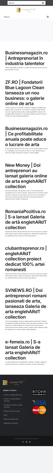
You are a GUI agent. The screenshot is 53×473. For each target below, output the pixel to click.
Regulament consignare (11, 423)
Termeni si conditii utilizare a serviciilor (12, 400)
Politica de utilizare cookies (12, 411)
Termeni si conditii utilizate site (13, 395)
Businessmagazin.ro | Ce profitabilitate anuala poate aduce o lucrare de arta (26, 136)
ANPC (5, 415)
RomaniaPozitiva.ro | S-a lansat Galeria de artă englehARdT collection (26, 219)
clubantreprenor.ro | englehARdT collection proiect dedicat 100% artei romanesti (26, 258)
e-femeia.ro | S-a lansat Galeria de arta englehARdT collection (23, 350)
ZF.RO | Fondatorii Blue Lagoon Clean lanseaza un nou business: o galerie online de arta (24, 92)
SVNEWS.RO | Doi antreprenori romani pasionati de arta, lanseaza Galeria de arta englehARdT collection (25, 304)
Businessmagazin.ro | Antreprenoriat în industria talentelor (26, 58)
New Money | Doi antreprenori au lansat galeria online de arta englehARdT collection (26, 175)
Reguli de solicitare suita (11, 419)
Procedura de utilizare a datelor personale (13, 406)
